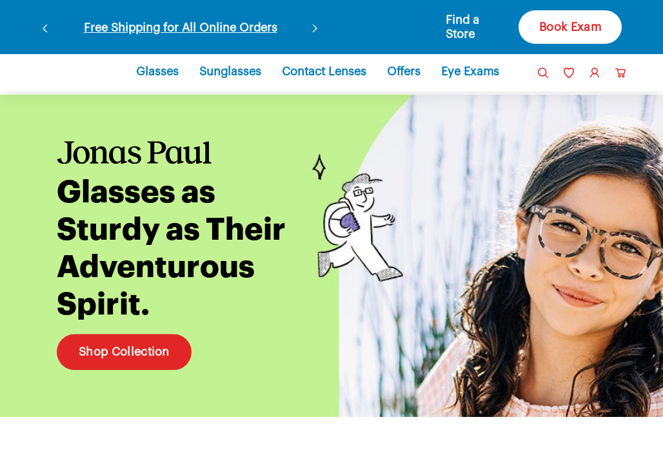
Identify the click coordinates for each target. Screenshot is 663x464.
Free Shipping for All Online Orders (180, 27)
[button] (471, 27)
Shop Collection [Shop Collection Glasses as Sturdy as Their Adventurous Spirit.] (124, 348)
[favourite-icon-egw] (569, 73)
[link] (62, 71)
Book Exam (568, 27)
